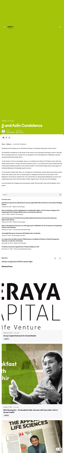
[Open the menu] (4, 27)
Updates (4, 121)
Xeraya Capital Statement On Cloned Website (19, 336)
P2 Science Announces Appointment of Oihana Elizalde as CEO (20, 247)
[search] (60, 195)
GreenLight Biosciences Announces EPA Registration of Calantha (21, 233)
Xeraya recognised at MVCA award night (17, 261)
